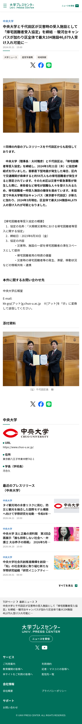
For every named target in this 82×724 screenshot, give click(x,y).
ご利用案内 (9, 664)
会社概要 (8, 691)
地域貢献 (42, 57)
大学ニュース (10, 57)
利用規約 (47, 664)
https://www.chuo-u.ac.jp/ (18, 447)
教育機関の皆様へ (13, 669)
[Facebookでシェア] (41, 65)
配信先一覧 (48, 674)
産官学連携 (27, 57)
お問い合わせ (10, 707)
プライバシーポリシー (54, 691)
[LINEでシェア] (49, 65)
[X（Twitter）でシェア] (33, 65)
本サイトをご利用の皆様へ (18, 674)
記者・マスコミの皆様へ (55, 669)
